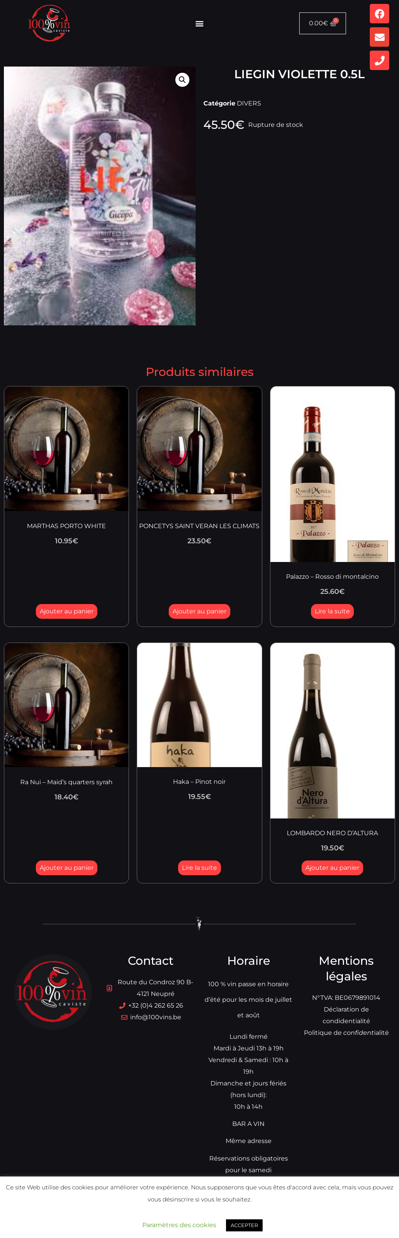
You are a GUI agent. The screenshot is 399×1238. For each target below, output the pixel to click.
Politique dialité (346, 1032)
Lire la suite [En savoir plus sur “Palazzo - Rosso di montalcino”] (332, 611)
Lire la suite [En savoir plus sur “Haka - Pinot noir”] (199, 867)
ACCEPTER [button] (244, 1225)
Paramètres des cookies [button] (179, 1225)
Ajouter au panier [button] (67, 611)
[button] (199, 23)
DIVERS (249, 103)
